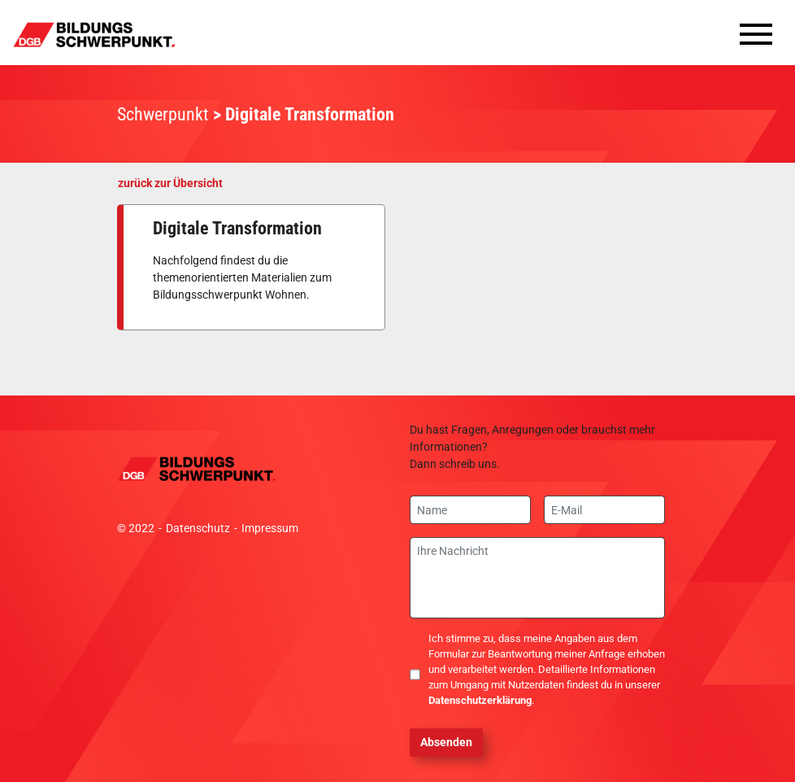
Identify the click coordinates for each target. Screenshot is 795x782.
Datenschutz (198, 528)
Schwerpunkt (163, 114)
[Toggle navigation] (756, 38)
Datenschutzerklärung (480, 700)
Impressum (269, 528)
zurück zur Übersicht (170, 183)
